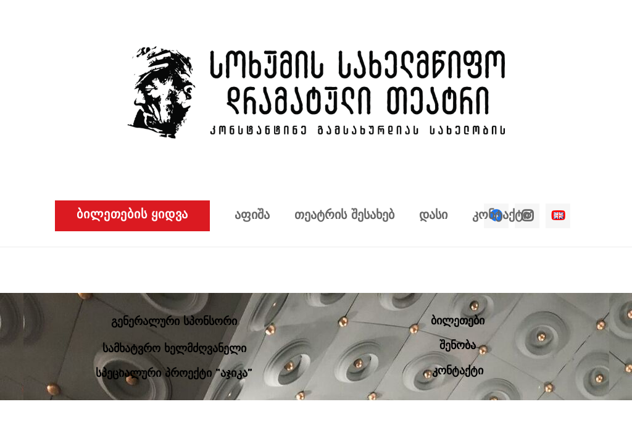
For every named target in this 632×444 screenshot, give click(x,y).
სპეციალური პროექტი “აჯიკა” (174, 374)
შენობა (457, 346)
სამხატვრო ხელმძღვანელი (174, 349)
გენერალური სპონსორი (174, 322)
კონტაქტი (457, 371)
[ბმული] (316, 92)
